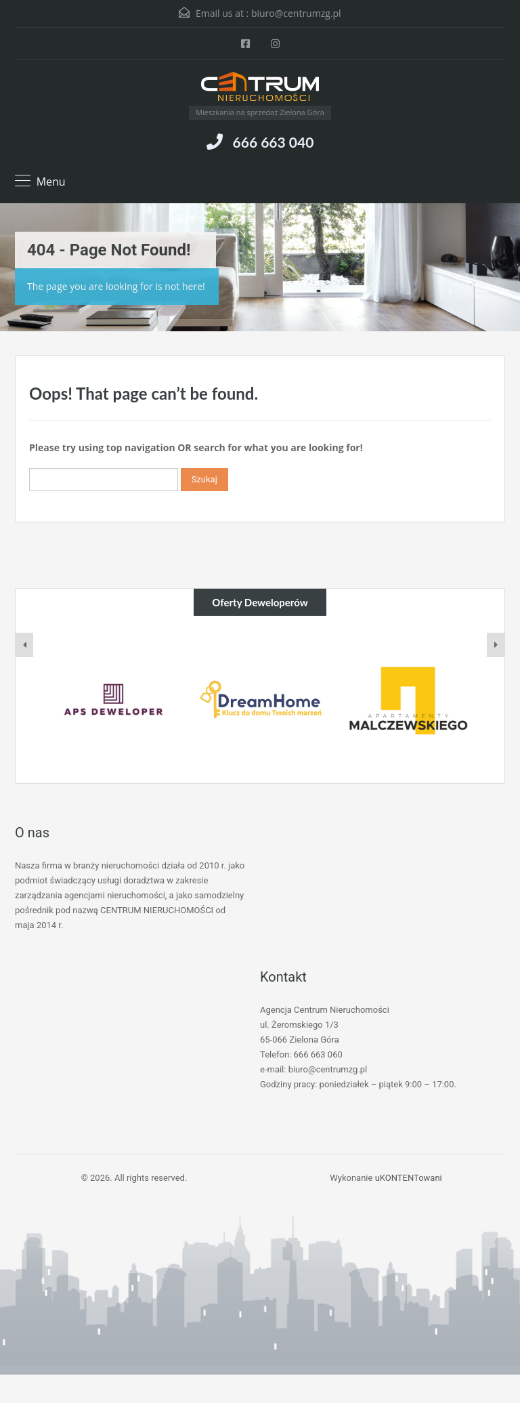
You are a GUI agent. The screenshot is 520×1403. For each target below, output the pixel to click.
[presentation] (24, 645)
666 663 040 (273, 141)
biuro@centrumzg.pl (296, 13)
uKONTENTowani (408, 1178)
